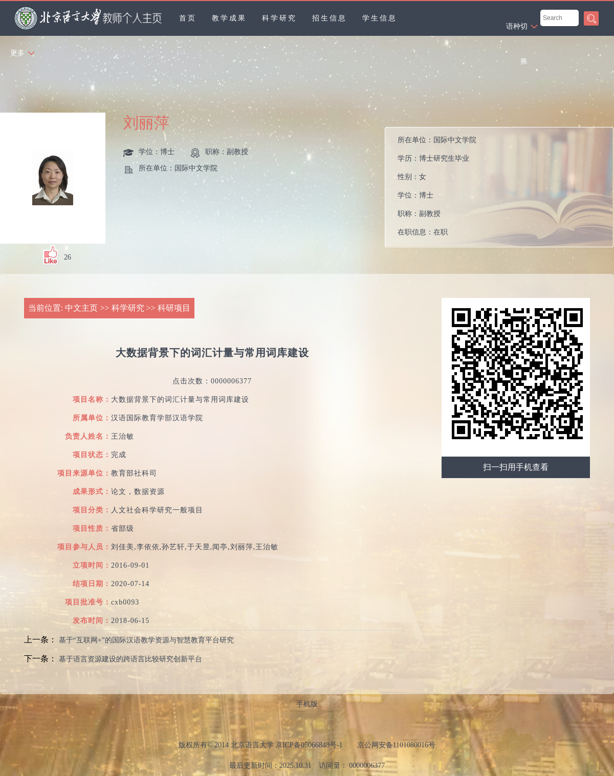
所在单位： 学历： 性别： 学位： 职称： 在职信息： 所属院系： (437, 189)
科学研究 (279, 18)
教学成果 (229, 18)
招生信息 (329, 18)
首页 (187, 18)
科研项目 (174, 308)
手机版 (307, 704)
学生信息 (379, 18)
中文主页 (81, 308)
